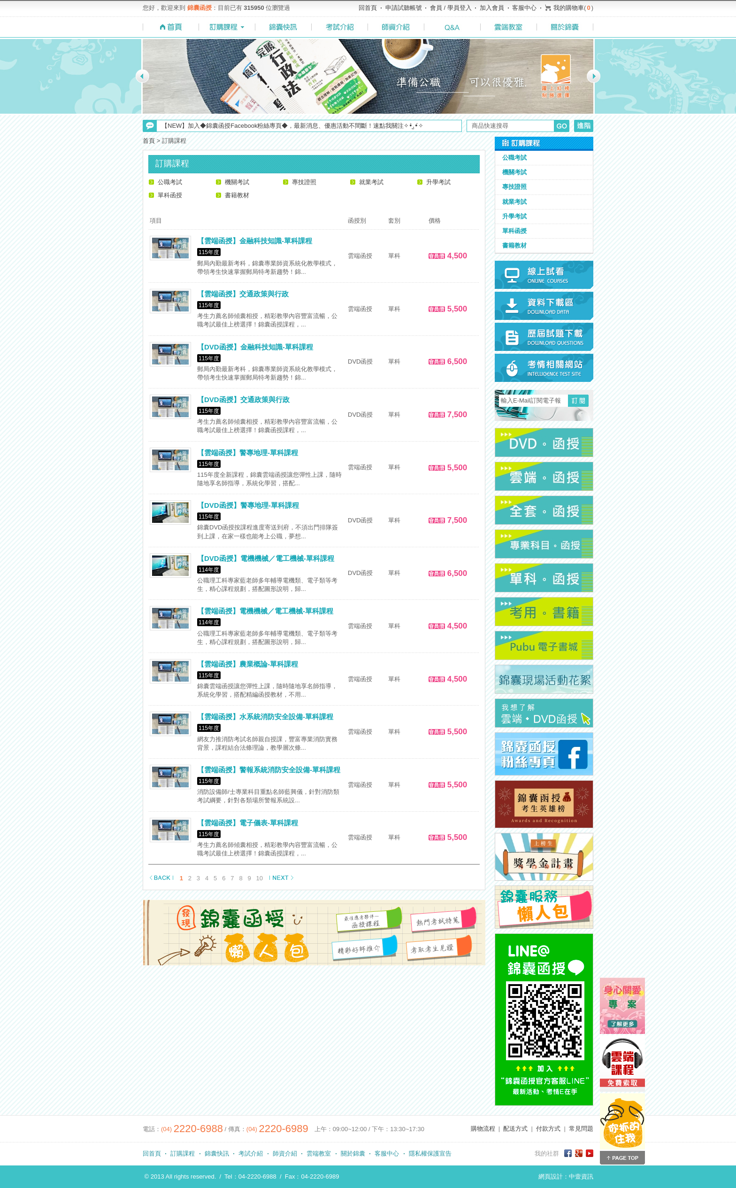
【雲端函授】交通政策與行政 (243, 294)
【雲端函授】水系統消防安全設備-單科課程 (265, 717)
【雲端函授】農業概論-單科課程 (247, 664)
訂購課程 (182, 1153)
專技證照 (304, 182)
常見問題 (581, 1128)
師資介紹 (285, 1153)
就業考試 (371, 182)
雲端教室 (319, 1153)
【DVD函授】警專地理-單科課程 (248, 505)
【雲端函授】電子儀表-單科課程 (247, 823)
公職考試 (170, 182)
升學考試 (438, 182)
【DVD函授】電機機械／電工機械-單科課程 (265, 558)
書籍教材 (237, 195)
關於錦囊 (353, 1153)
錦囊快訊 (217, 1153)
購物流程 (483, 1128)
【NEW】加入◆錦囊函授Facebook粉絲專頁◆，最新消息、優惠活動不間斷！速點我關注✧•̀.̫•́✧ (292, 125)
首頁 (149, 140)
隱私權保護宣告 (430, 1153)
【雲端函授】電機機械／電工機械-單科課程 (265, 611)
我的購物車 (568, 7)
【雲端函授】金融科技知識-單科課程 (254, 241)
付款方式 (548, 1128)
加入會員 (492, 7)
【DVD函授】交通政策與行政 (243, 400)
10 (259, 878)
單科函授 (170, 195)
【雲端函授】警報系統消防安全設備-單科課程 (268, 770)
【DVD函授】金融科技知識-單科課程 (255, 347)
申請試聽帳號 (403, 7)
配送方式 (515, 1128)
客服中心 (524, 7)
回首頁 (368, 7)
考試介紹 (250, 1153)
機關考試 (237, 182)
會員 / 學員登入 (451, 7)
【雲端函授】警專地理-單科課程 (247, 453)
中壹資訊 (581, 1176)
